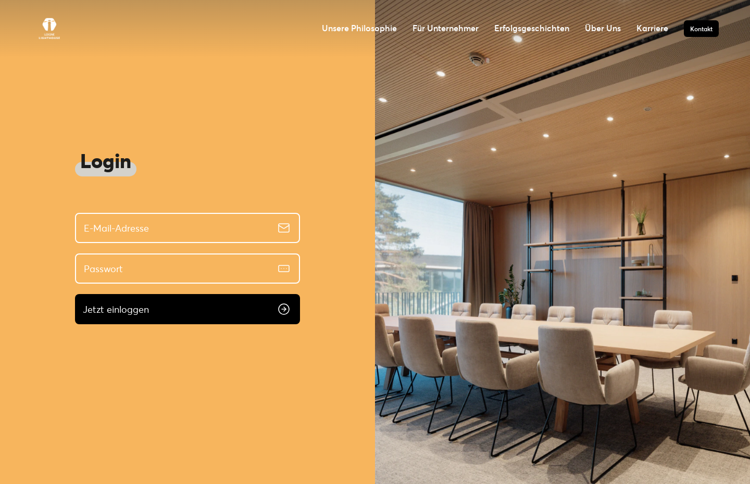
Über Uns (603, 27)
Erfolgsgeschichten (531, 27)
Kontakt (701, 28)
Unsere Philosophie (359, 27)
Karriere (652, 27)
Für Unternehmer (446, 27)
